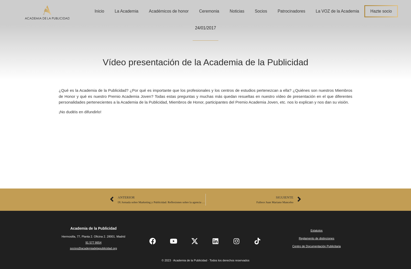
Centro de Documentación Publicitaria (316, 246)
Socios (261, 11)
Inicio (99, 11)
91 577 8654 (93, 242)
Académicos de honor (169, 11)
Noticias (237, 11)
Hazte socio (381, 11)
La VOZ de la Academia (337, 11)
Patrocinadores (291, 11)
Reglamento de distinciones (316, 238)
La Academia (126, 11)
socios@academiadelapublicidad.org (93, 248)
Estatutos (317, 230)
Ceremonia (209, 11)
